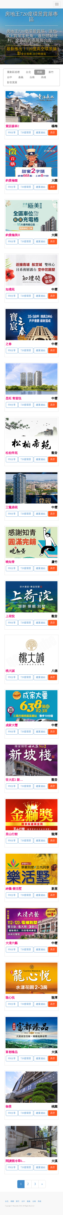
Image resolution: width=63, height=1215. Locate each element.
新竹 (51, 72)
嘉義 (20, 77)
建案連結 (40, 132)
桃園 (39, 72)
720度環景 (25, 132)
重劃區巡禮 (13, 72)
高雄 (43, 77)
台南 (32, 77)
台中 (9, 77)
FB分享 (12, 132)
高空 (52, 132)
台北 (28, 72)
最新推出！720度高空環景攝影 (31, 51)
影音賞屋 (12, 82)
